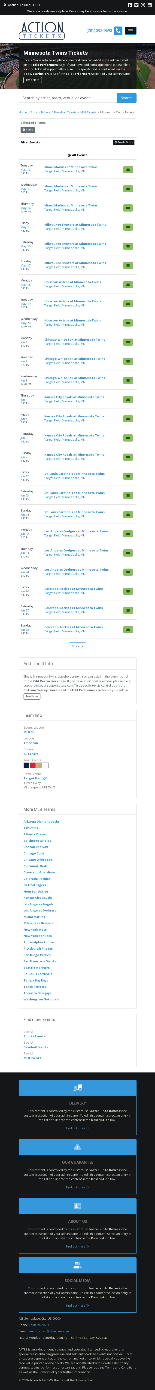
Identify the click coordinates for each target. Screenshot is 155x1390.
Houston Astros (36, 891)
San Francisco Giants (40, 961)
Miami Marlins (34, 917)
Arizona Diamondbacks (42, 821)
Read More (32, 80)
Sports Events (34, 1036)
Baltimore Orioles (37, 841)
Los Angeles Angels (38, 904)
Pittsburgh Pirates (38, 948)
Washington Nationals (41, 999)
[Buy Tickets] (128, 169)
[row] (78, 169)
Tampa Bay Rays (36, 980)
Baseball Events (36, 1047)
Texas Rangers (35, 986)
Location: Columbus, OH (22, 5)
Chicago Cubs (34, 853)
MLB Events (32, 1058)
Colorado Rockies (37, 879)
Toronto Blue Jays (37, 993)
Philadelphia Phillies (39, 942)
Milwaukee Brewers (39, 923)
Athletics (31, 828)
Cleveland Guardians (39, 872)
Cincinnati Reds (36, 866)
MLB (29, 732)
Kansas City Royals (38, 898)
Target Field (35, 778)
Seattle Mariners (37, 968)
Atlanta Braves (35, 834)
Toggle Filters (123, 142)
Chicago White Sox (38, 859)
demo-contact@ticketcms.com (48, 1331)
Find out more (77, 1128)
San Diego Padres (37, 955)
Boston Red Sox (36, 847)
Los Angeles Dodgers (40, 910)
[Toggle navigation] (130, 31)
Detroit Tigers (35, 885)
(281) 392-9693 (39, 1325)
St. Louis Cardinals (38, 974)
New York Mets (35, 929)
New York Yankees (38, 936)
